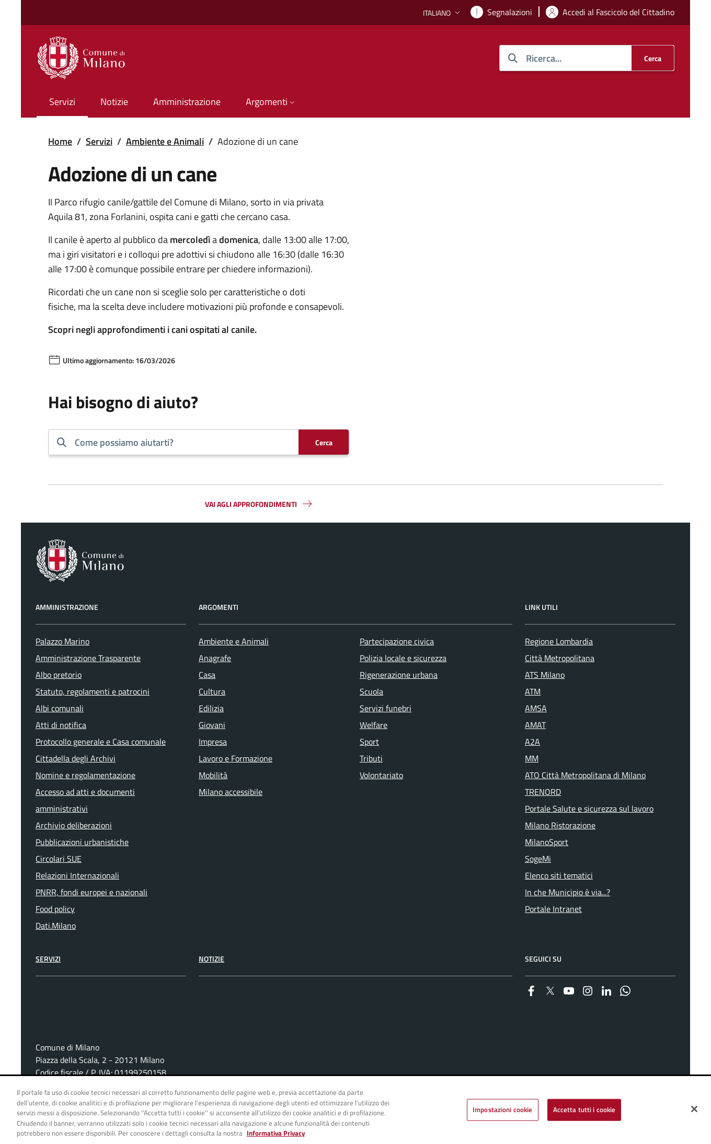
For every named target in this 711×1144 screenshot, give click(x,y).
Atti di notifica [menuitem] (61, 725)
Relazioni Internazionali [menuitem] (77, 875)
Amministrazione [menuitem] (187, 102)
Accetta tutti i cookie (584, 1109)
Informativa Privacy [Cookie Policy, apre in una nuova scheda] (276, 1133)
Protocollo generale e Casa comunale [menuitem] (101, 741)
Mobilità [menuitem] (213, 775)
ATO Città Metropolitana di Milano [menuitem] (585, 775)
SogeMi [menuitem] (538, 858)
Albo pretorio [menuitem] (59, 674)
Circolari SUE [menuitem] (59, 858)
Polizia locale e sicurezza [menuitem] (403, 658)
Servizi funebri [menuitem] (385, 708)
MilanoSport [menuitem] (546, 842)
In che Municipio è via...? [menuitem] (567, 892)
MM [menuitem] (531, 758)
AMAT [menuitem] (535, 725)
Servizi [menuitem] (62, 102)
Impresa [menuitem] (213, 741)
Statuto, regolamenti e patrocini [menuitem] (93, 691)
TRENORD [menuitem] (543, 791)
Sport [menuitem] (369, 741)
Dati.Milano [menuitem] (56, 925)
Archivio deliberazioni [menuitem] (74, 825)
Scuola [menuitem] (371, 691)
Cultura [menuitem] (212, 691)
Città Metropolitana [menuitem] (559, 658)
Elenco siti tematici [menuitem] (559, 875)
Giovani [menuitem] (212, 725)
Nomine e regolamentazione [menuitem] (85, 775)
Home (60, 141)
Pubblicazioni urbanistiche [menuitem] (82, 842)
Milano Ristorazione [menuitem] (560, 825)
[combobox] (182, 442)
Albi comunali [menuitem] (60, 708)
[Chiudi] (694, 1108)
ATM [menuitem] (533, 691)
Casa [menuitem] (207, 674)
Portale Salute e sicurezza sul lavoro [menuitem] (589, 808)
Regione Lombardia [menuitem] (559, 641)
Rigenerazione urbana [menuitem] (399, 674)
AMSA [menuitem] (536, 708)
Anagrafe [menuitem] (215, 658)
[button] (443, 13)
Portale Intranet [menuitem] (553, 909)
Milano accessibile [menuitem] (230, 791)
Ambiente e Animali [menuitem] (234, 641)
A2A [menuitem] (532, 741)
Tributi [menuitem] (371, 758)
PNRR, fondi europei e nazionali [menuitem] (91, 892)
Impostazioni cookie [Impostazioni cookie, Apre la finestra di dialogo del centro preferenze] (502, 1109)
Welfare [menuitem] (373, 725)
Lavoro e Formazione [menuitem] (235, 758)
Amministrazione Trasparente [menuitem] (88, 658)
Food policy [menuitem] (55, 909)
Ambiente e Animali (165, 141)
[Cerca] (653, 58)
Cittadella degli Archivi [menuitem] (76, 758)
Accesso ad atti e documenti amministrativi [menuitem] (85, 800)
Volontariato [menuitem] (381, 775)
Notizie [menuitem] (114, 102)
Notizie (211, 958)
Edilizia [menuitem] (211, 708)
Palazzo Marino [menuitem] (62, 641)
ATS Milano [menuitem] (545, 674)
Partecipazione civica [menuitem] (397, 641)
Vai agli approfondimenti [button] (259, 504)
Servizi (99, 141)
